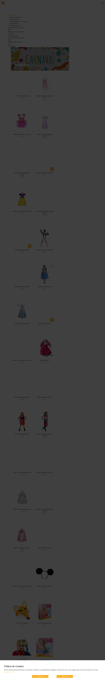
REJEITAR (65, 676)
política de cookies (9, 672)
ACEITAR (40, 676)
